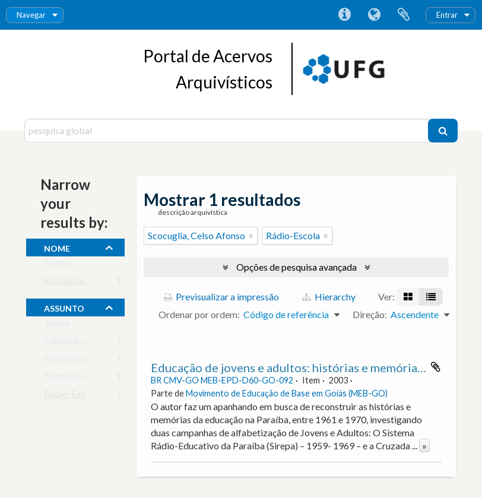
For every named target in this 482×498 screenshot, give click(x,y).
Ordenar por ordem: (199, 314)
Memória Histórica (83, 378)
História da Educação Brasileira (108, 360)
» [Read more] (424, 445)
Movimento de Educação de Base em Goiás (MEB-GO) (287, 393)
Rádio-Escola (71, 396)
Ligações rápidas (344, 15)
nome (57, 247)
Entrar (447, 15)
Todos (56, 265)
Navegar (31, 15)
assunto (64, 307)
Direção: (370, 314)
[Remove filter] (251, 235)
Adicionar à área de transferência (436, 367)
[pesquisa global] (228, 130)
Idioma (374, 15)
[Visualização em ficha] (408, 297)
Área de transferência (403, 15)
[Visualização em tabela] (431, 297)
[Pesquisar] (443, 130)
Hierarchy (329, 296)
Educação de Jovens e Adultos (104, 342)
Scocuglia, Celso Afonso (92, 282)
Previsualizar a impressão (221, 296)
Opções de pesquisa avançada (296, 266)
